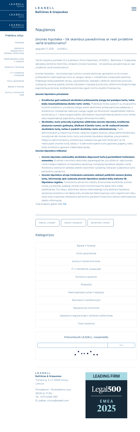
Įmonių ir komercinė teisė (86, 261)
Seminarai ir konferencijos (86, 300)
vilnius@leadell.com (58, 400)
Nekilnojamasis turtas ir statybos (86, 292)
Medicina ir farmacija (14, 67)
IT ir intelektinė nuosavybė (86, 269)
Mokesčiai (19, 43)
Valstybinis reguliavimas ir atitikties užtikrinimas (14, 50)
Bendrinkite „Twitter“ (100, 223)
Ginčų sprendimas (15, 81)
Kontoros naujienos (86, 277)
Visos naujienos (86, 323)
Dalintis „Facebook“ (73, 223)
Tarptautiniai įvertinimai (86, 308)
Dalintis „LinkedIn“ (47, 223)
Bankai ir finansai (16, 87)
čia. (65, 204)
